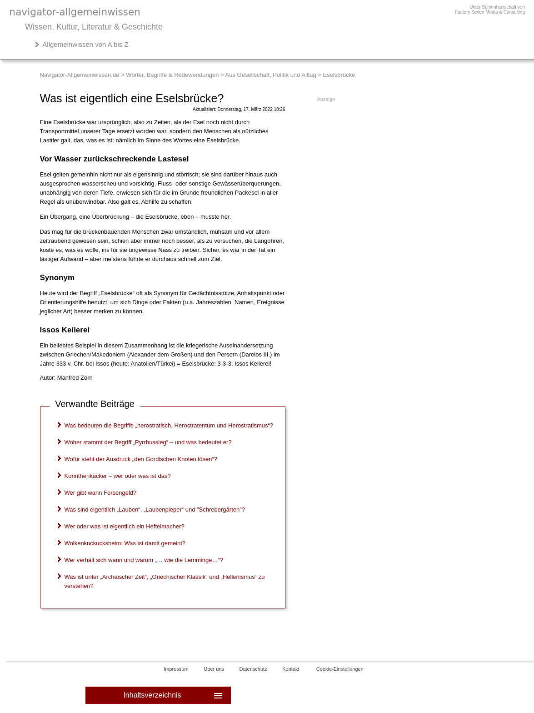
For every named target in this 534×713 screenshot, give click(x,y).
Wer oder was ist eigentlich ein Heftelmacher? (125, 526)
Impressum (176, 669)
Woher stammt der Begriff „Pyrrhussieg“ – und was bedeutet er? (148, 442)
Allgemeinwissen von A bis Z (85, 44)
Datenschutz (253, 669)
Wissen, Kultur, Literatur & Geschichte (94, 26)
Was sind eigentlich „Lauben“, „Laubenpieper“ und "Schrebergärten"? (155, 509)
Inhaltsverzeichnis (173, 695)
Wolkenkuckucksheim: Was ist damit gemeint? (125, 543)
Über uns (214, 669)
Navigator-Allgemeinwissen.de (80, 74)
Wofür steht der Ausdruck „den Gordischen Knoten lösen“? (141, 459)
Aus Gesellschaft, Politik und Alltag (270, 74)
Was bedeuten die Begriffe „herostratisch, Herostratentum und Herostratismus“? (169, 425)
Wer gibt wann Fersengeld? (101, 492)
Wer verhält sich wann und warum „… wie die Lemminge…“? (144, 560)
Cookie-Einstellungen (340, 669)
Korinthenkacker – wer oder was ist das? (118, 475)
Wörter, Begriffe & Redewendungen (172, 74)
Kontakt (290, 669)
